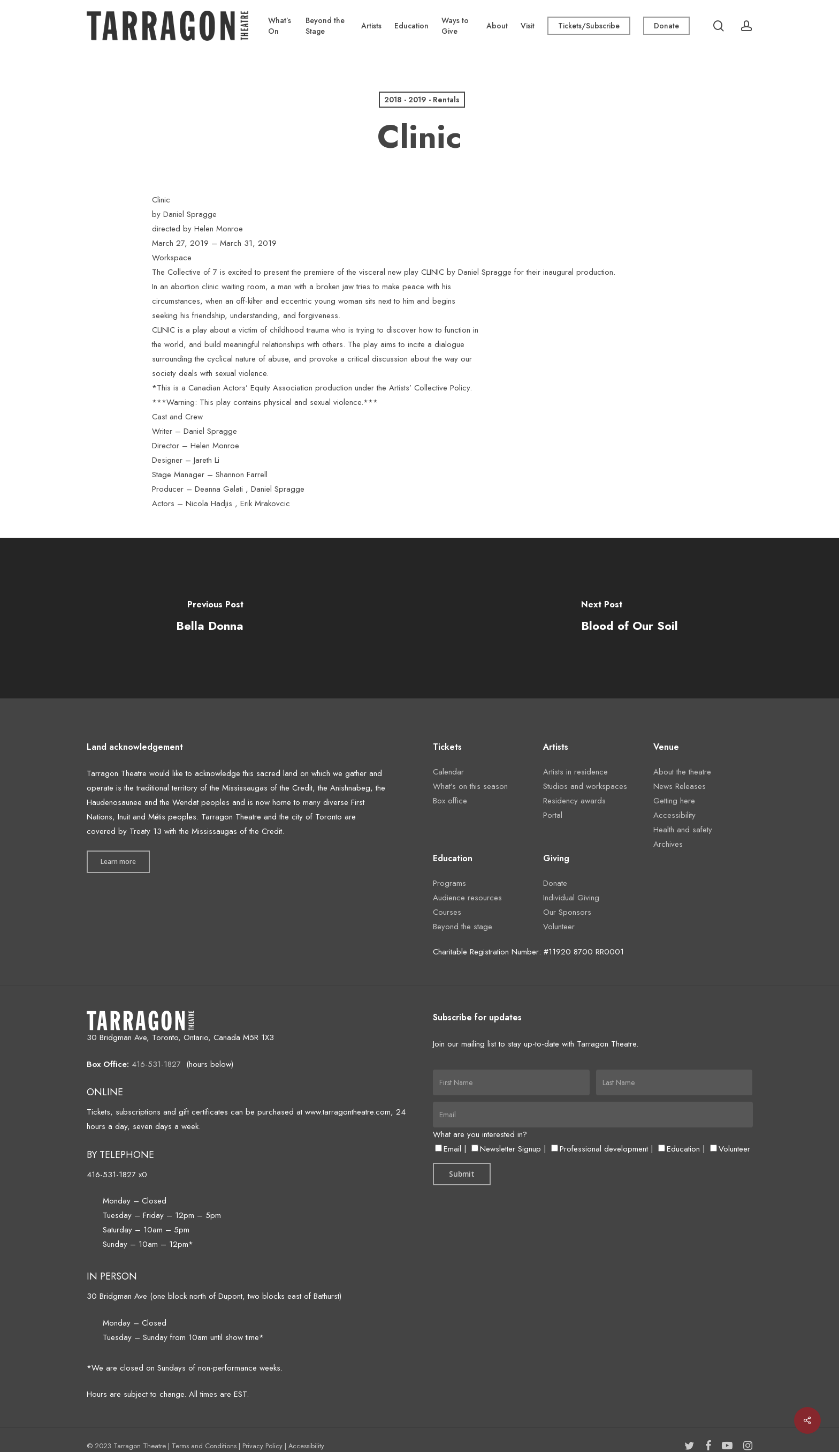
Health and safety (682, 830)
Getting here (674, 801)
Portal (552, 815)
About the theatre (682, 772)
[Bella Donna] (210, 618)
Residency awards (574, 801)
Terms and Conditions (204, 1446)
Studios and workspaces (585, 786)
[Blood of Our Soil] (629, 618)
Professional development (599, 1149)
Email (448, 1149)
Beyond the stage (462, 926)
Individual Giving (571, 898)
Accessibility (674, 815)
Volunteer (559, 926)
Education (679, 1149)
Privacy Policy (262, 1446)
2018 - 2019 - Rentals (422, 99)
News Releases (679, 786)
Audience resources (467, 898)
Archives (668, 844)
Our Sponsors (567, 912)
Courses (447, 912)
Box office (450, 801)
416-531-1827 (156, 1064)
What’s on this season (470, 786)
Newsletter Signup (506, 1149)
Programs (449, 883)
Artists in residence (575, 772)
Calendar (448, 772)
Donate (555, 883)
